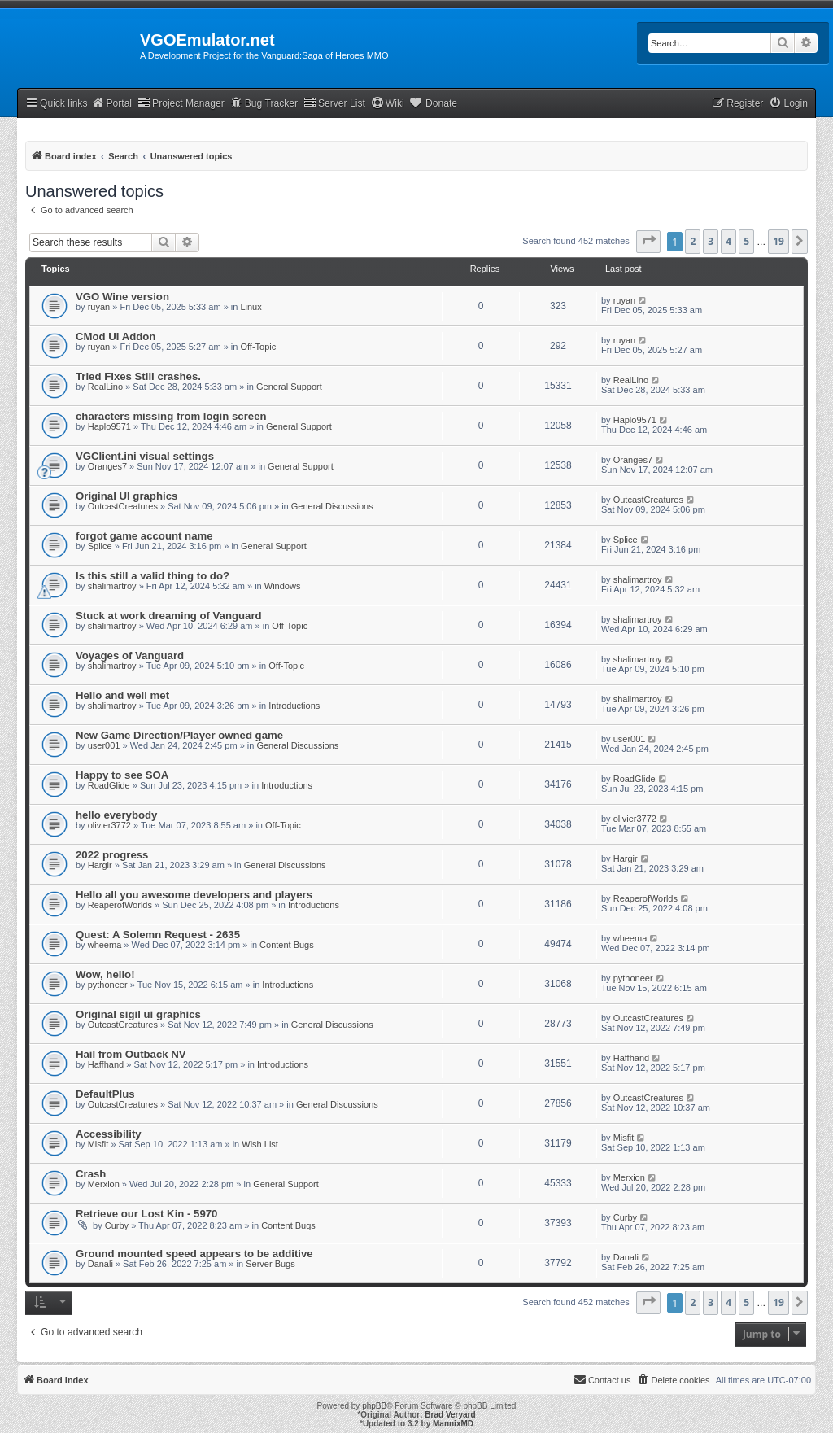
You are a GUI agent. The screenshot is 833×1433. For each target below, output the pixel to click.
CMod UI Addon (115, 336)
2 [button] (693, 241)
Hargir (100, 865)
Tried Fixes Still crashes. (138, 376)
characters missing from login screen (171, 416)
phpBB (374, 1405)
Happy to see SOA (122, 775)
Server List (334, 103)
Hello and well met (122, 695)
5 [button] (746, 241)
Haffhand (106, 1064)
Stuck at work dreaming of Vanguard (169, 615)
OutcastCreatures (123, 506)
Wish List (260, 1144)
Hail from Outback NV (131, 1054)
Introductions (294, 705)
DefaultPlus (105, 1094)
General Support (289, 386)
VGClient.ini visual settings (145, 456)
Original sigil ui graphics (138, 1014)
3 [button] (710, 241)
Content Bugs (286, 945)
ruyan (99, 307)
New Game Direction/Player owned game (179, 735)
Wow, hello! (105, 974)
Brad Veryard (450, 1414)
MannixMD (453, 1423)
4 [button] (728, 241)
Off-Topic (258, 347)
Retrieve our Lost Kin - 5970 (146, 1214)
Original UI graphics (126, 496)
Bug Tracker (264, 103)
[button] (648, 241)
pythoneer (108, 985)
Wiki (387, 103)
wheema (105, 945)
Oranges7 (107, 466)
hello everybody (116, 815)
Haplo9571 (109, 426)
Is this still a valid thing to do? (152, 576)
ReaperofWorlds (120, 905)
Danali (100, 1264)
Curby (117, 1225)
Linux (250, 307)
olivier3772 (109, 825)
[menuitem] (788, 104)
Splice (100, 546)
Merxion (104, 1184)
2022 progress (112, 855)
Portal (111, 103)
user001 (104, 745)
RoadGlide (109, 785)
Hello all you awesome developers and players (194, 895)
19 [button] (778, 241)
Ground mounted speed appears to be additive (194, 1253)
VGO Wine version (122, 297)
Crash (91, 1174)
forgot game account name (144, 536)
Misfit (98, 1144)
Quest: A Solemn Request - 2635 (158, 934)
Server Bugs (270, 1264)
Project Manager (181, 103)
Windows (282, 586)
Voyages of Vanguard (130, 655)
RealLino (105, 386)
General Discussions (332, 506)
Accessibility (109, 1134)
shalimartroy (112, 586)
